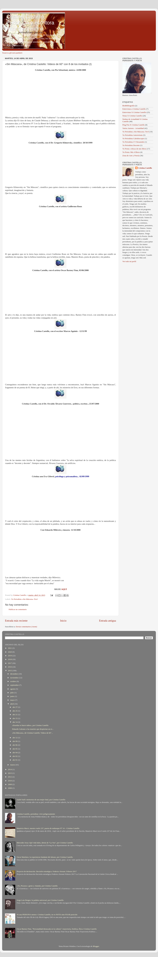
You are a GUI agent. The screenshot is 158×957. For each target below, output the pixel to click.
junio (12, 696)
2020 (10, 652)
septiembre (14, 685)
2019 (10, 656)
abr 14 (15, 722)
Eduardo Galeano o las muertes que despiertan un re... (33, 729)
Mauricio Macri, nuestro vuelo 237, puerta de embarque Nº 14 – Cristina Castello (48, 828)
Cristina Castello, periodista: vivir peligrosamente (36, 814)
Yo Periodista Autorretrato (132, 135)
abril (12, 704)
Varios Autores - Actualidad (133, 128)
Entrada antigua (107, 620)
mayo (12, 700)
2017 (10, 663)
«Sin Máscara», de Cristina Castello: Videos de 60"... (32, 733)
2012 (10, 777)
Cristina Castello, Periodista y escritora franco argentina (30, 23)
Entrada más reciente (16, 620)
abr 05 (15, 749)
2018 (10, 659)
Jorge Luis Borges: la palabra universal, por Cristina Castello (40, 900)
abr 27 (15, 707)
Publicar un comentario (18, 609)
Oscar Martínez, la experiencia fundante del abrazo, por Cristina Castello (45, 857)
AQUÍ (64, 589)
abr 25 (15, 711)
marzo (13, 765)
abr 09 (15, 741)
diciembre (14, 674)
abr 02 (15, 756)
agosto (13, 689)
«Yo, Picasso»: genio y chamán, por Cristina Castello (37, 886)
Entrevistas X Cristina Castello (134, 112)
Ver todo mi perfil (129, 261)
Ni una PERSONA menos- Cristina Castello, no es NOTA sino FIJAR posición (47, 914)
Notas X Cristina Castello (132, 116)
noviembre (14, 678)
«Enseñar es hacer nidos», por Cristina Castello (30, 725)
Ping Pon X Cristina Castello (133, 125)
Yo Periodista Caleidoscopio (133, 138)
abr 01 (15, 760)
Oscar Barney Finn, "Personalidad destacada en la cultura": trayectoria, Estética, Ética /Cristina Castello (57, 929)
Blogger (96, 946)
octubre (13, 681)
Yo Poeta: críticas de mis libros (134, 149)
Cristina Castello (145, 168)
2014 (10, 769)
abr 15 (15, 718)
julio (12, 693)
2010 (10, 781)
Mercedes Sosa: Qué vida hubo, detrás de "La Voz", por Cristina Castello (45, 843)
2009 (10, 784)
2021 (10, 648)
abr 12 (15, 737)
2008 (10, 788)
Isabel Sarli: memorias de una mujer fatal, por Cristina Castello (41, 800)
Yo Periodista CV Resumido (133, 142)
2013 (10, 773)
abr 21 (15, 714)
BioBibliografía (128, 106)
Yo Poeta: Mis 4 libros (131, 152)
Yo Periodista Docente (131, 145)
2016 (10, 667)
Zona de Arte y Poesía (130, 155)
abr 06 (15, 745)
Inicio (63, 620)
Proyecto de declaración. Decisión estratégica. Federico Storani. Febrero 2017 (47, 871)
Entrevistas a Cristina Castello (134, 109)
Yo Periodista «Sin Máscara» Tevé (24, 599)
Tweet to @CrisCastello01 (12, 53)
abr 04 (15, 752)
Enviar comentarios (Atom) (26, 627)
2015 (10, 670)
